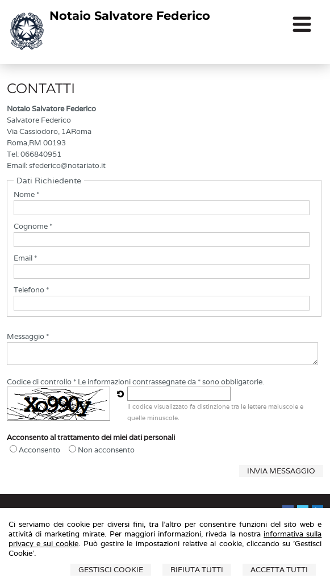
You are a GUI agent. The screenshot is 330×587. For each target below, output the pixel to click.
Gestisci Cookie (110, 570)
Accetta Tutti (279, 570)
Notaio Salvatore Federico (129, 16)
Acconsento (39, 450)
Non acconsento (106, 450)
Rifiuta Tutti (196, 570)
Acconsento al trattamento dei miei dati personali (91, 437)
